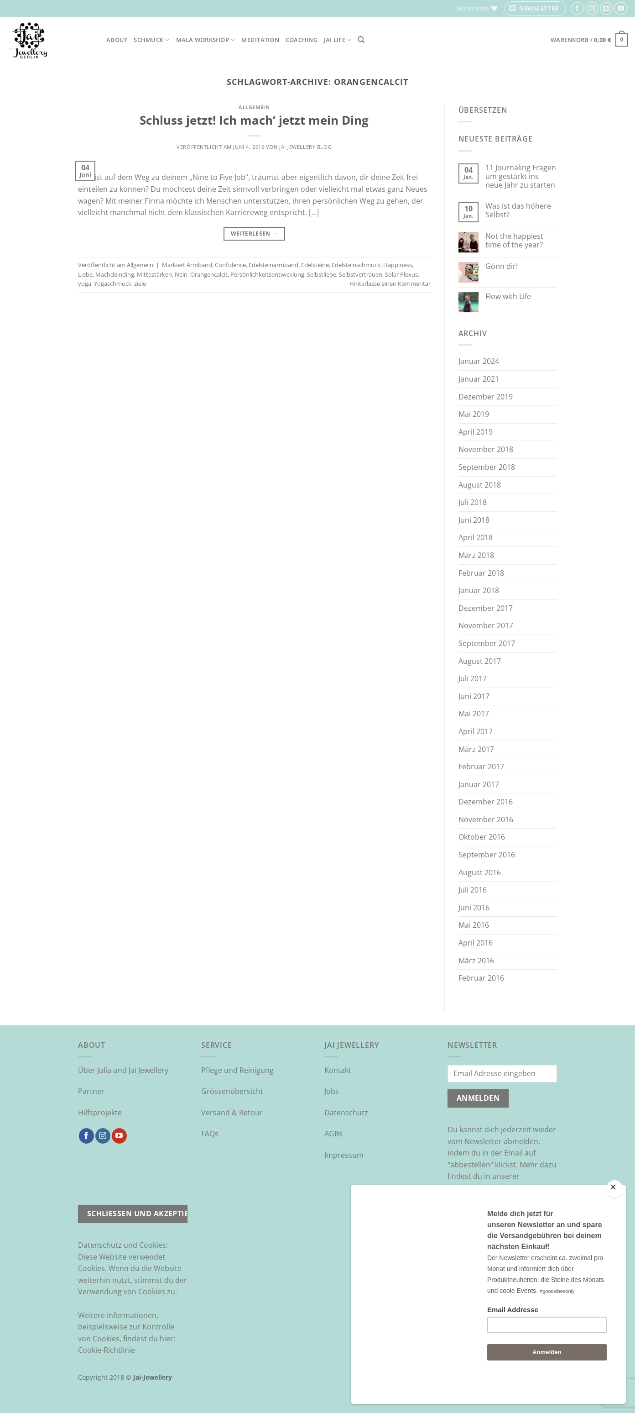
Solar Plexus (401, 274)
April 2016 (475, 943)
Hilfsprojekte (100, 1113)
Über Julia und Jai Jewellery (123, 1070)
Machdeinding (114, 274)
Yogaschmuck (112, 283)
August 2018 (479, 485)
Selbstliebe (321, 274)
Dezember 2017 (485, 608)
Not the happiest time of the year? (514, 240)
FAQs (210, 1134)
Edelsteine (315, 265)
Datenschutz (346, 1113)
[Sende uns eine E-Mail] (606, 8)
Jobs (331, 1091)
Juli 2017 (472, 678)
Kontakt (337, 1070)
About (116, 40)
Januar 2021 (478, 379)
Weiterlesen (254, 233)
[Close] (614, 1213)
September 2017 (486, 643)
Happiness (397, 265)
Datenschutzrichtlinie (484, 1188)
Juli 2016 (472, 890)
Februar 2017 (481, 767)
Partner (91, 1091)
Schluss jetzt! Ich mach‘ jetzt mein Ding (254, 120)
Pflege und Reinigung (237, 1070)
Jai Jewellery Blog (305, 146)
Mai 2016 (473, 925)
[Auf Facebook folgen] (577, 8)
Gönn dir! (501, 266)
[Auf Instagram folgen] (592, 8)
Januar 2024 (478, 361)
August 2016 (479, 872)
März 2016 (476, 961)
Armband (199, 265)
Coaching (302, 40)
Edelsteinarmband (273, 265)
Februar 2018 (481, 573)
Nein (181, 274)
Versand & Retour (232, 1113)
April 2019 (475, 432)
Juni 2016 (473, 908)
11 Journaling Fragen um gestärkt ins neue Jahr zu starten (520, 176)
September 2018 (486, 467)
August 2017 (479, 661)
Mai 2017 (473, 714)
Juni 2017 (473, 696)
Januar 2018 (478, 590)
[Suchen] (361, 39)
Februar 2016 (481, 978)
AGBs (333, 1134)
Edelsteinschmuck (356, 265)
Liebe (85, 274)
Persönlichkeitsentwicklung (267, 274)
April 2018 (475, 537)
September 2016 (486, 855)
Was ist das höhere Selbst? (518, 210)
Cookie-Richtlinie (106, 1350)
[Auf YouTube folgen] (620, 8)
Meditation (260, 40)
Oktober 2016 (481, 837)
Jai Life (338, 40)
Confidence (230, 265)
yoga (84, 283)
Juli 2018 (472, 502)
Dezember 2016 (485, 802)
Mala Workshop (205, 40)
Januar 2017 (478, 784)
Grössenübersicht (232, 1091)
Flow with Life (508, 296)
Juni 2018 (473, 520)
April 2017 (475, 731)
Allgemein (254, 107)
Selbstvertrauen (360, 274)
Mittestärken (154, 274)
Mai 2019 (473, 414)
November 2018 (485, 449)
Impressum (344, 1155)
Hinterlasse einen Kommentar (390, 283)
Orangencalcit (209, 274)
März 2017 (476, 749)
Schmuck (151, 40)
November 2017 (485, 625)
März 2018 (476, 555)
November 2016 (485, 819)
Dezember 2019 (485, 397)
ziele (140, 283)
